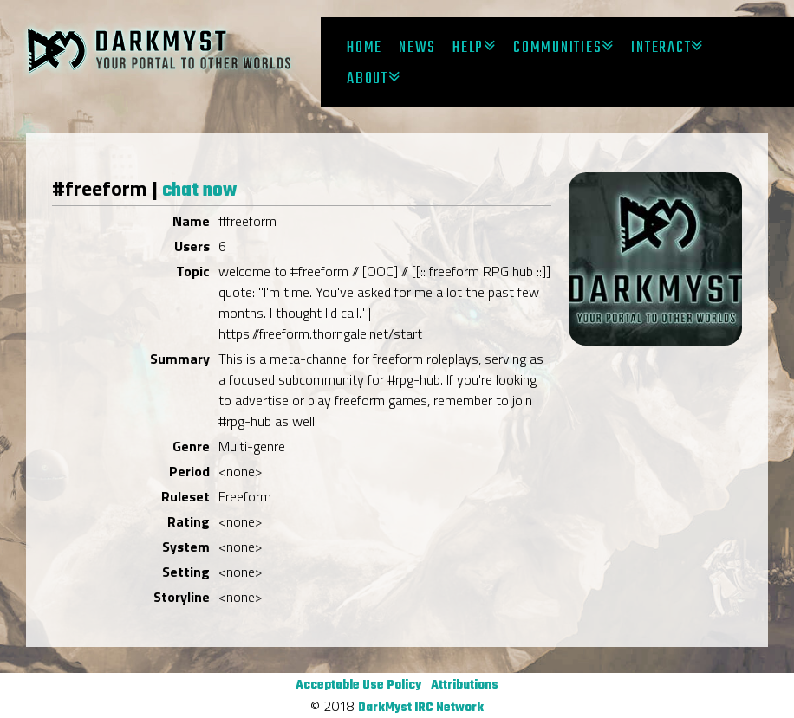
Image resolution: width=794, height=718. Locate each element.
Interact (661, 48)
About (367, 79)
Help (468, 48)
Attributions (464, 685)
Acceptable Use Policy (358, 685)
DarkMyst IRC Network (421, 708)
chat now (199, 190)
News (417, 48)
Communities (557, 48)
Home (364, 48)
